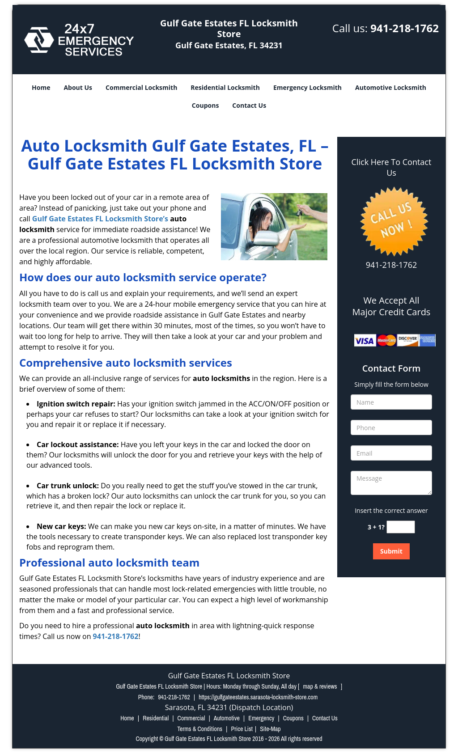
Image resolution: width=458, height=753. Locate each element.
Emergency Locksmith (307, 87)
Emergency (261, 718)
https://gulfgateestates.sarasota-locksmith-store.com (258, 697)
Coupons (205, 105)
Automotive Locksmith (390, 87)
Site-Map (270, 729)
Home (41, 87)
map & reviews (321, 686)
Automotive (227, 718)
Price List (242, 729)
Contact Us (249, 105)
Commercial (191, 718)
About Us (78, 87)
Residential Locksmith (225, 87)
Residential (156, 718)
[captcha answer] (400, 526)
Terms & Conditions (199, 729)
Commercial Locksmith (141, 87)
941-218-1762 (404, 28)
